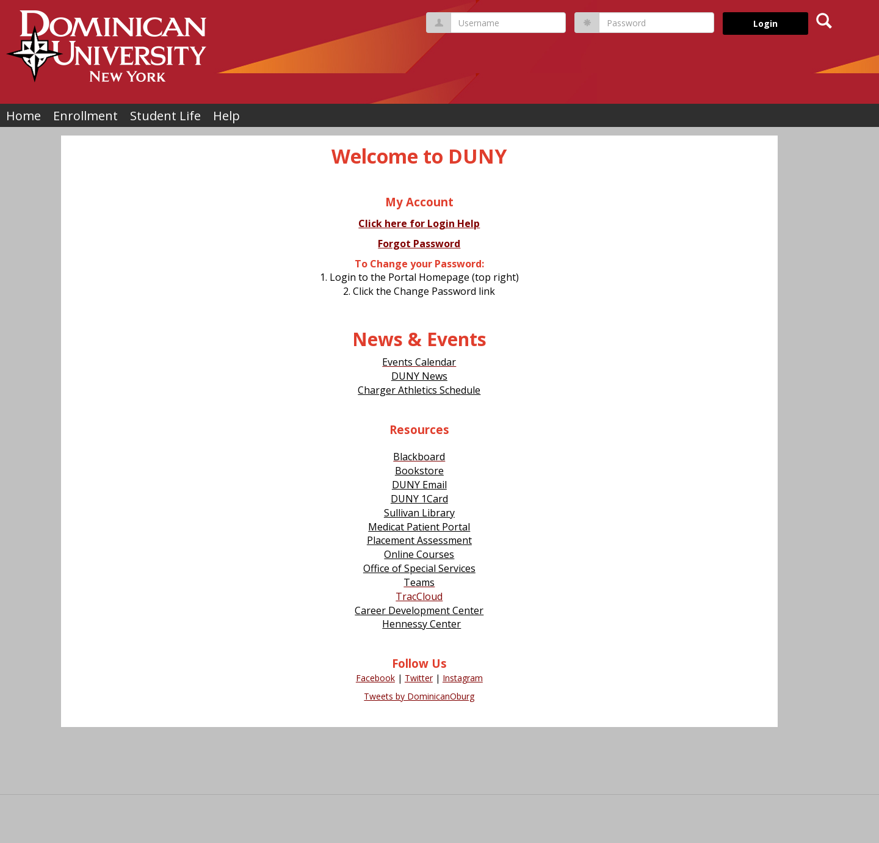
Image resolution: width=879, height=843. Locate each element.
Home (23, 115)
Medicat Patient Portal (419, 527)
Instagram (463, 678)
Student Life (165, 115)
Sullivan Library (419, 512)
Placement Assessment (419, 540)
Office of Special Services (419, 568)
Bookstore (419, 470)
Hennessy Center (421, 624)
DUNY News (419, 376)
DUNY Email (419, 484)
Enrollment (85, 115)
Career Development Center (419, 610)
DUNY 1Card (419, 498)
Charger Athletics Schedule (419, 390)
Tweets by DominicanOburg (419, 696)
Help (226, 115)
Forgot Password (419, 243)
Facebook (375, 678)
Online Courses (419, 554)
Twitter (419, 678)
